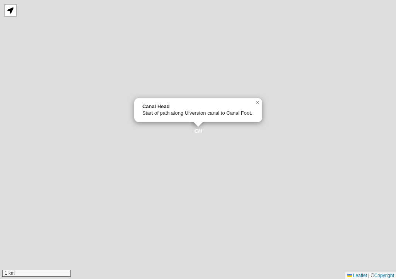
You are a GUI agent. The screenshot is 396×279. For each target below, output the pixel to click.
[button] (198, 132)
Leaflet (357, 275)
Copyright (384, 275)
